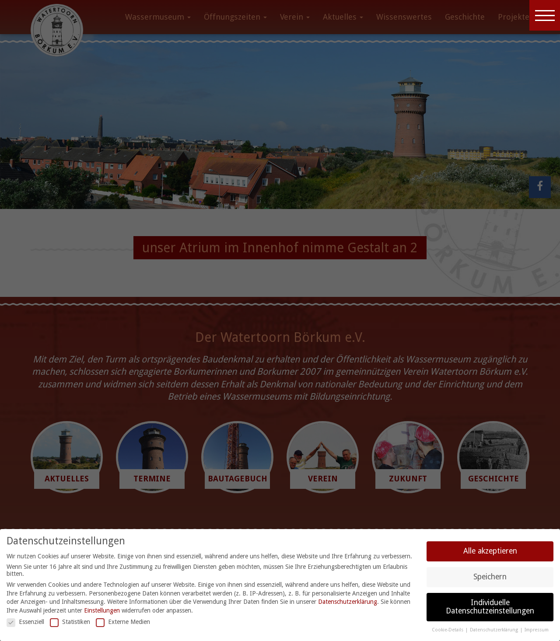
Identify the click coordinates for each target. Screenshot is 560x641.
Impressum (537, 630)
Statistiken (70, 621)
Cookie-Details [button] (448, 630)
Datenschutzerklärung (347, 601)
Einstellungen (102, 610)
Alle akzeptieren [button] (490, 551)
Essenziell (25, 621)
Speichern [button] (490, 576)
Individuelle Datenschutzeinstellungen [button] (490, 607)
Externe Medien (123, 621)
